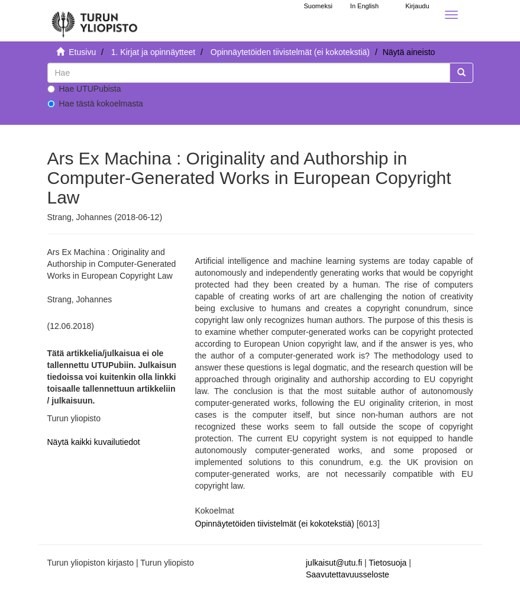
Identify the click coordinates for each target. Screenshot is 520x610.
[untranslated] (248, 73)
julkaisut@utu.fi (334, 562)
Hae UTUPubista (84, 88)
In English (364, 5)
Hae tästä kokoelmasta (95, 103)
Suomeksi (318, 5)
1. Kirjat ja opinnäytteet (153, 52)
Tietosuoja (387, 562)
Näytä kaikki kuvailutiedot (93, 442)
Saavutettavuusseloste (347, 574)
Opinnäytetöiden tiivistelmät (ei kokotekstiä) (290, 52)
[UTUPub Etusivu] (94, 20)
